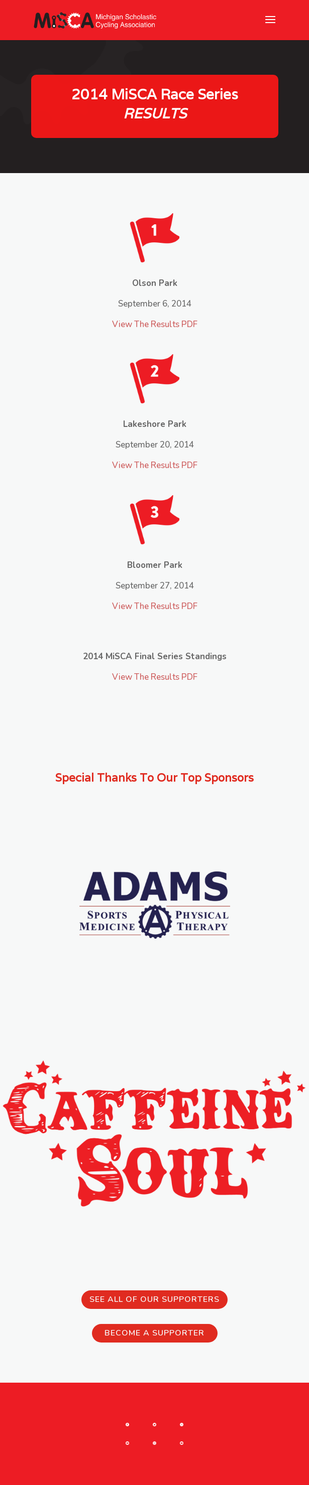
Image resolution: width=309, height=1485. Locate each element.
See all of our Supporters (154, 1299)
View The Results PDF (154, 324)
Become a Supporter (154, 1333)
